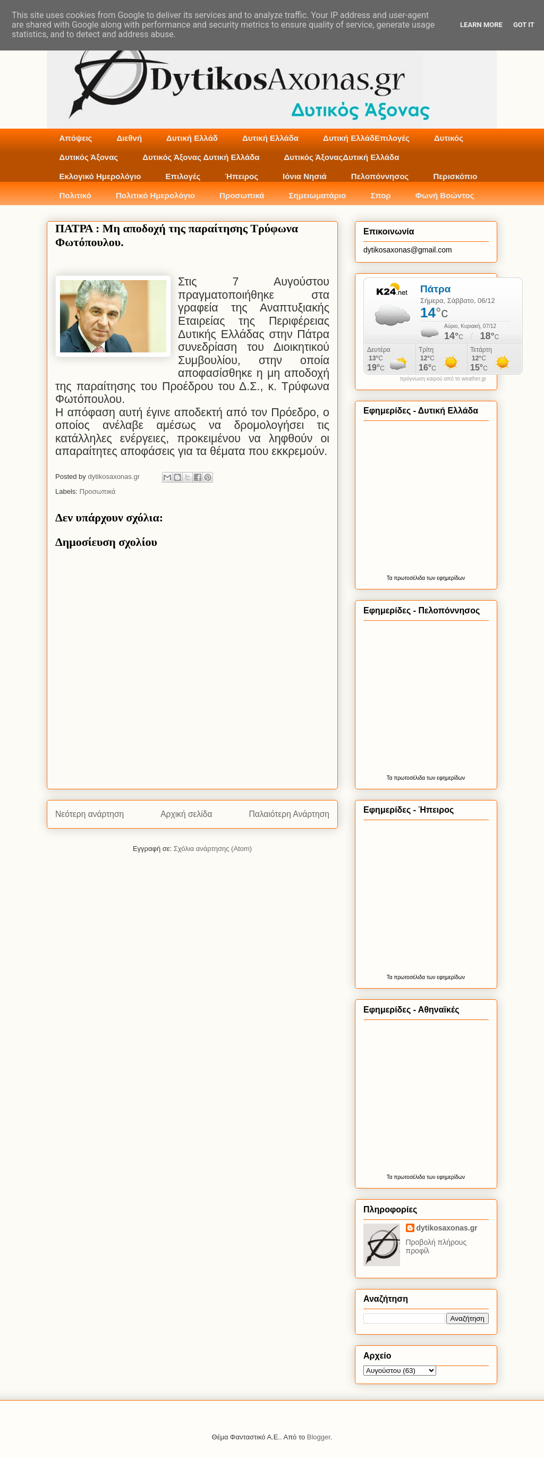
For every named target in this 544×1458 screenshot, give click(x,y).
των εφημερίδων (445, 578)
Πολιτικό (75, 195)
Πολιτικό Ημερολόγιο (155, 195)
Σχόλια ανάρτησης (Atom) (213, 849)
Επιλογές (182, 176)
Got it (523, 25)
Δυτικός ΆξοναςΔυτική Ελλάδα (342, 157)
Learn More (481, 25)
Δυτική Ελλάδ (192, 137)
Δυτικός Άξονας (89, 157)
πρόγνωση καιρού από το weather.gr (443, 379)
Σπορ (380, 195)
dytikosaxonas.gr (447, 1228)
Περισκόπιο (455, 176)
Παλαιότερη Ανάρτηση (289, 814)
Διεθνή (129, 137)
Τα (390, 578)
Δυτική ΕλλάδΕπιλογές (366, 137)
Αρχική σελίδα (186, 814)
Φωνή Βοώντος (444, 195)
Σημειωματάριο (317, 195)
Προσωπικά (242, 195)
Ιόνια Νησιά (305, 176)
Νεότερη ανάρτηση (89, 814)
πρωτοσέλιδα (409, 578)
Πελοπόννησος (380, 176)
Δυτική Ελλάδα (270, 137)
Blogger (318, 1437)
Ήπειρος (241, 176)
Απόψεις (76, 137)
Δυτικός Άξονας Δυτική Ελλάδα (200, 157)
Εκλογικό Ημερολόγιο (100, 176)
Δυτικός (448, 137)
